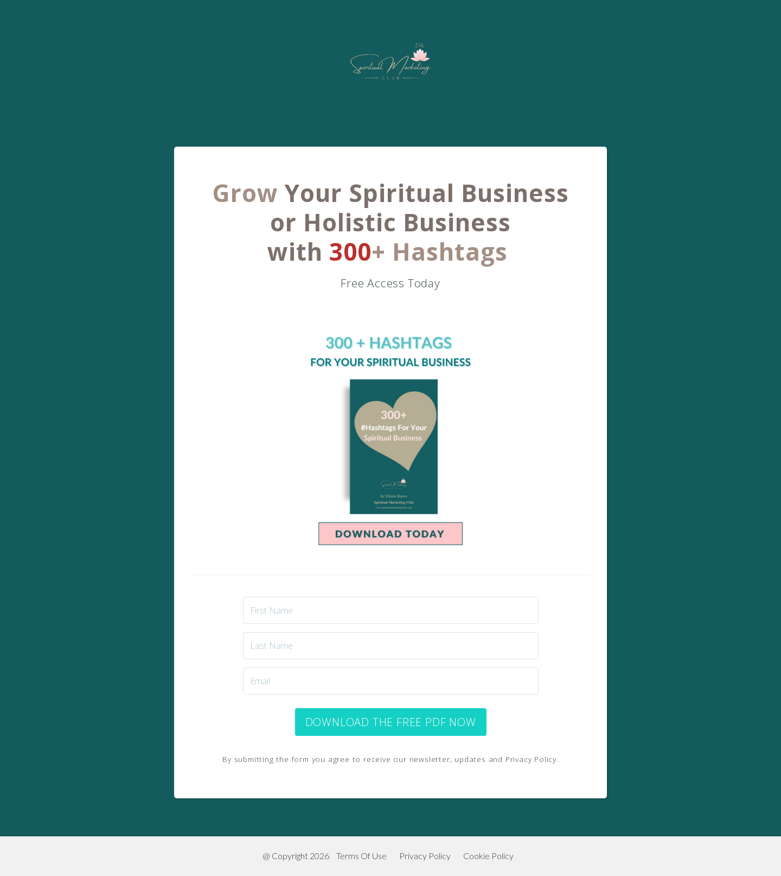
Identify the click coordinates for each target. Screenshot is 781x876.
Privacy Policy (425, 855)
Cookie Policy (488, 855)
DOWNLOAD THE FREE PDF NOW (390, 722)
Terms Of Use (361, 855)
